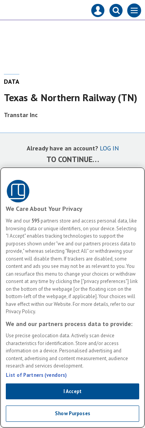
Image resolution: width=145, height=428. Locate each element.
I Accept (72, 391)
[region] (72, 297)
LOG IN (109, 148)
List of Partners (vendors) (36, 375)
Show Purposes (72, 413)
